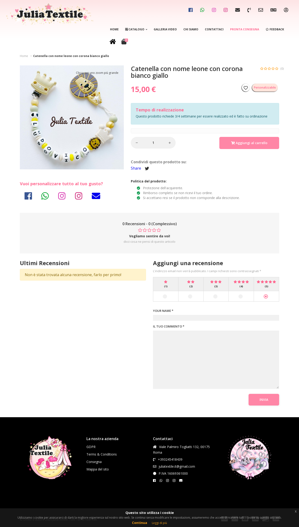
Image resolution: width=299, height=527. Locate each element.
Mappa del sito (97, 469)
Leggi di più (159, 523)
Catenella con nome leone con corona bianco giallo (71, 56)
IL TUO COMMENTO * (168, 326)
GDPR (91, 447)
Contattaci (214, 29)
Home (114, 29)
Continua (139, 522)
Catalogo (136, 29)
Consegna (94, 461)
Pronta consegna (244, 29)
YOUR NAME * (163, 311)
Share (136, 168)
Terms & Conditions (101, 454)
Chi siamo (190, 29)
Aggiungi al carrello (249, 143)
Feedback (275, 29)
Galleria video (165, 29)
